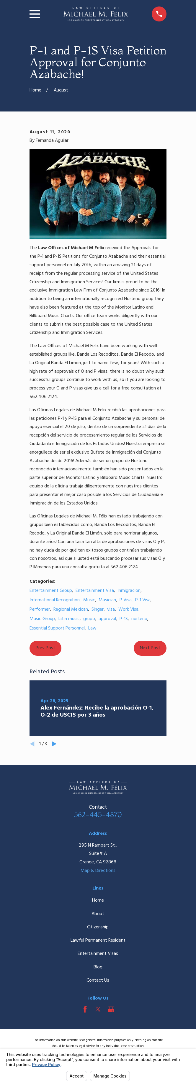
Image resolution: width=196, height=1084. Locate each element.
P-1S (124, 619)
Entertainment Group (51, 591)
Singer (98, 609)
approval (107, 619)
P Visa (126, 600)
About (98, 914)
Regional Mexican (70, 609)
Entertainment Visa (95, 591)
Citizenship (98, 927)
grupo (89, 619)
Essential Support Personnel (57, 628)
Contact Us (97, 980)
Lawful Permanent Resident (98, 940)
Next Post (150, 648)
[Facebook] (85, 1009)
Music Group (42, 619)
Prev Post (45, 648)
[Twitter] (98, 1009)
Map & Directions (98, 871)
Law (92, 628)
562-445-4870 (98, 814)
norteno (139, 619)
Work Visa (128, 609)
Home (98, 900)
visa (111, 609)
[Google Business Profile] (111, 1009)
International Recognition (55, 600)
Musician (107, 600)
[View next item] (54, 744)
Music (89, 600)
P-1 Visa (143, 600)
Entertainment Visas (98, 954)
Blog (98, 967)
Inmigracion (129, 591)
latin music (69, 619)
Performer (40, 609)
